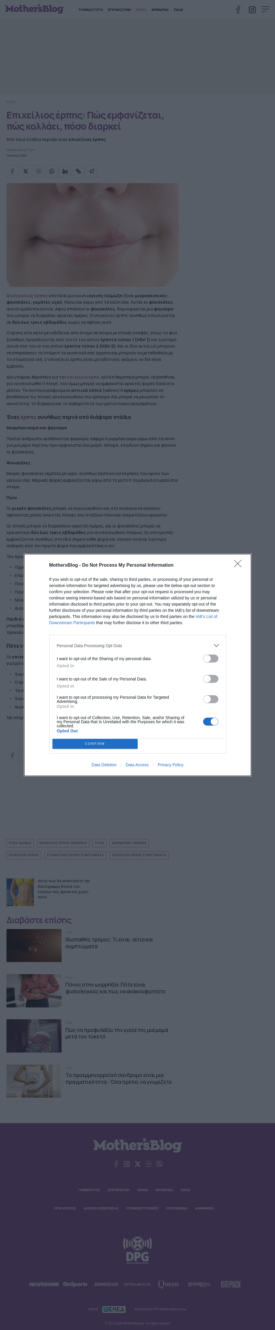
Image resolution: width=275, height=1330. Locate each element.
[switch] (210, 658)
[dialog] (137, 665)
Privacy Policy (170, 764)
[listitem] (137, 645)
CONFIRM (95, 744)
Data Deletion (104, 764)
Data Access (137, 764)
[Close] (239, 565)
